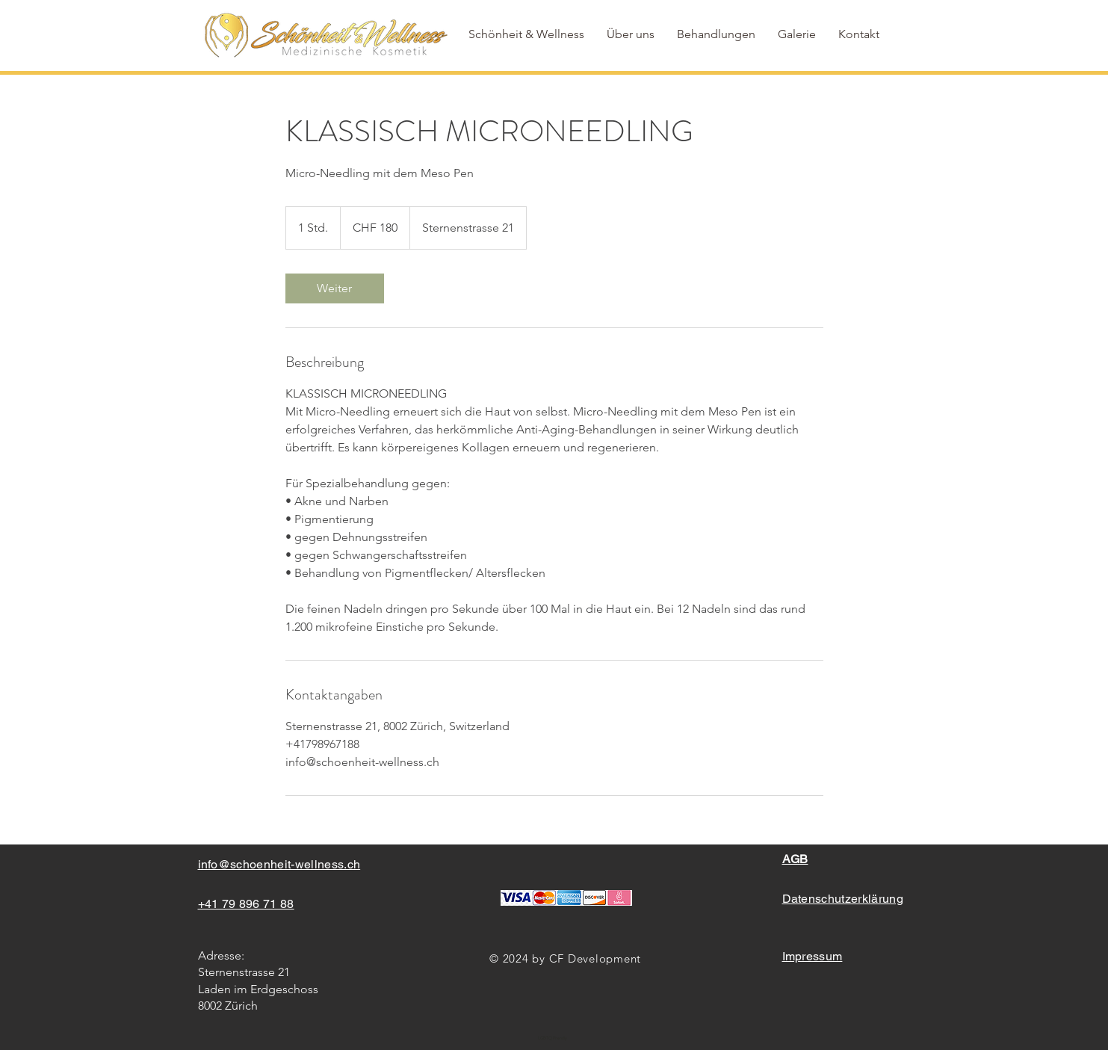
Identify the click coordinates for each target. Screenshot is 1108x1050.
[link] (334, 288)
